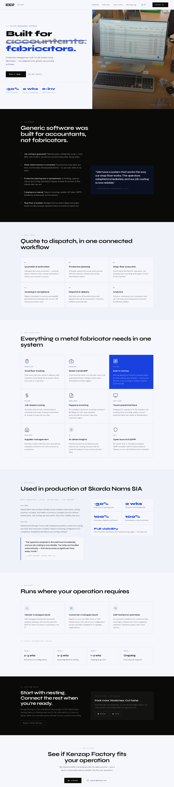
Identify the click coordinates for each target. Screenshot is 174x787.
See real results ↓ (35, 74)
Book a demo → (16, 74)
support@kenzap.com (96, 780)
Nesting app (131, 5)
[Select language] (144, 5)
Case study (118, 5)
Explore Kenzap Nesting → (33, 723)
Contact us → (160, 5)
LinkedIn (73, 780)
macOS (115, 714)
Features (106, 5)
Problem (95, 5)
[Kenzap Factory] (15, 5)
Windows (101, 714)
